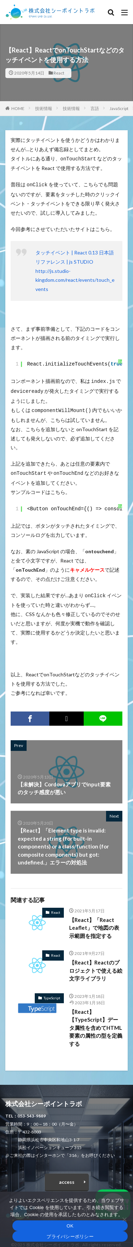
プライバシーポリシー (70, 1236)
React (59, 73)
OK (70, 1226)
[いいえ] (124, 1219)
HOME (17, 108)
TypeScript (52, 993)
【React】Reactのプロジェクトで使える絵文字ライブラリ (95, 965)
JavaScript (119, 108)
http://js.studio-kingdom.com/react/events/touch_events (75, 279)
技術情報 (43, 108)
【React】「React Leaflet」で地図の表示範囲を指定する (94, 923)
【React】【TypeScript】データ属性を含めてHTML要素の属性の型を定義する (95, 1023)
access (66, 1177)
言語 (94, 108)
